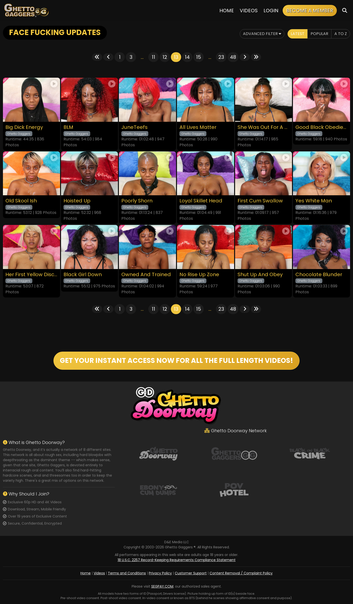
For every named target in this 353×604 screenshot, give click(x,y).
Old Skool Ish (21, 201)
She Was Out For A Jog (264, 127)
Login (271, 10)
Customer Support (191, 573)
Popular (319, 34)
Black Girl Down (82, 274)
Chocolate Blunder (318, 274)
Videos (249, 10)
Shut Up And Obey (260, 274)
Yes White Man (313, 201)
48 (233, 57)
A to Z (340, 34)
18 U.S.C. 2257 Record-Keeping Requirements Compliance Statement (177, 559)
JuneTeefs (134, 127)
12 (165, 57)
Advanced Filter (262, 34)
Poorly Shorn (136, 201)
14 (187, 57)
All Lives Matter (197, 127)
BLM (68, 127)
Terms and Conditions (127, 573)
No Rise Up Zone (199, 274)
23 (221, 57)
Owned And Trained (146, 274)
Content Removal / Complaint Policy (241, 573)
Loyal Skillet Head (200, 201)
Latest (297, 34)
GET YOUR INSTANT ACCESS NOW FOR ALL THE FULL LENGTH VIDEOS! (176, 360)
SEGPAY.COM (162, 586)
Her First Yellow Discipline (31, 274)
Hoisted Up (76, 201)
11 (153, 57)
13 (176, 57)
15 (198, 57)
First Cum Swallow (260, 201)
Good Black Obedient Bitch (321, 127)
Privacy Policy (160, 573)
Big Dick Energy (24, 127)
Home (226, 10)
